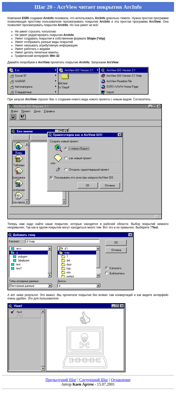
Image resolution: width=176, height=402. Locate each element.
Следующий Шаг (93, 380)
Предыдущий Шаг (60, 380)
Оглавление (120, 380)
